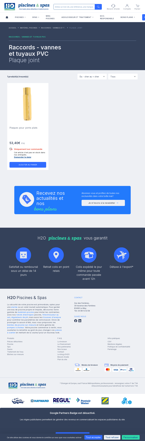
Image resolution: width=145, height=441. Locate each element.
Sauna (9, 349)
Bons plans (127, 17)
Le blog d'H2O (63, 354)
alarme (14, 307)
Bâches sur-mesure (15, 354)
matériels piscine (26, 312)
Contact (60, 352)
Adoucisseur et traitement (76, 17)
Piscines (19, 17)
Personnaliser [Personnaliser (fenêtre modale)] (130, 437)
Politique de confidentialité (119, 347)
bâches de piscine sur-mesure (21, 325)
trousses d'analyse (52, 317)
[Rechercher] (77, 7)
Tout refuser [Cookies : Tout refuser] (112, 437)
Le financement (64, 344)
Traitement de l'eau (15, 352)
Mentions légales (115, 344)
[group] (18, 400)
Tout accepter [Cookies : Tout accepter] (93, 437)
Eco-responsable (107, 17)
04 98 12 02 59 (84, 311)
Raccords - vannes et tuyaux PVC (57, 28)
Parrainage (112, 349)
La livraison (62, 342)
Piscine (10, 344)
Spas (35, 17)
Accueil (12, 28)
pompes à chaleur (15, 327)
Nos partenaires (64, 347)
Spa (8, 347)
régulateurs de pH (19, 317)
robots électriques (25, 315)
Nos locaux (62, 349)
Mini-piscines (50, 17)
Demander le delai (22, 157)
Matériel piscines (29, 28)
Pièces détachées (15, 342)
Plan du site (62, 359)
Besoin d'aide (63, 357)
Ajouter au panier (28, 165)
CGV (109, 342)
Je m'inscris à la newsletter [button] (103, 204)
